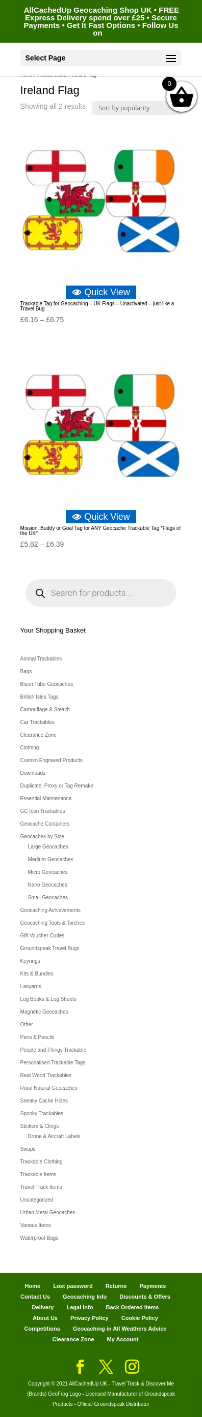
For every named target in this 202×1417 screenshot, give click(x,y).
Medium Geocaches (50, 859)
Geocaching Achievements (50, 910)
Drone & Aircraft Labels (54, 1136)
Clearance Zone (38, 735)
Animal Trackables (41, 659)
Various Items (35, 1225)
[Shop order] (137, 108)
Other (26, 1024)
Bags (26, 671)
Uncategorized (36, 1200)
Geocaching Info (85, 1297)
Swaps (28, 1149)
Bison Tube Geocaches (46, 684)
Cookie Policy (139, 1318)
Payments (152, 1286)
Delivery (43, 1307)
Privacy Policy (89, 1318)
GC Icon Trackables (42, 811)
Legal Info (79, 1307)
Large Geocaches (48, 846)
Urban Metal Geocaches (47, 1212)
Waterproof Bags (39, 1238)
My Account (123, 1339)
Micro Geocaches (48, 872)
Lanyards (30, 986)
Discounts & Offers (144, 1297)
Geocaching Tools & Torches (52, 923)
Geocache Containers (45, 824)
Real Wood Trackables (45, 1075)
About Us (45, 1318)
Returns (116, 1286)
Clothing (29, 747)
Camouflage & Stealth (45, 709)
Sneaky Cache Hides (44, 1101)
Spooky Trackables (42, 1113)
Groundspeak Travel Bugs (50, 948)
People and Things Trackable (53, 1050)
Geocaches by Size (42, 836)
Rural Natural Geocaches (49, 1088)
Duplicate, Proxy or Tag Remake (56, 786)
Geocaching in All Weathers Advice (120, 1329)
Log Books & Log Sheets (48, 999)
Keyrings (30, 961)
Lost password (73, 1286)
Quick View (101, 292)
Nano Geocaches (47, 885)
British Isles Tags (39, 697)
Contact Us (35, 1297)
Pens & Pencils (37, 1037)
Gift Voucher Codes (42, 935)
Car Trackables (37, 722)
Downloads (32, 773)
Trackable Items (38, 1174)
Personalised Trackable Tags (53, 1062)
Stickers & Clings (39, 1126)
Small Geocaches (48, 897)
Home (33, 1286)
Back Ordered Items (132, 1307)
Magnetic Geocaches (44, 1012)
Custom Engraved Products (51, 760)
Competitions (42, 1329)
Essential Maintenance (46, 798)
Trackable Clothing (41, 1161)
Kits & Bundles (37, 974)
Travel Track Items (41, 1187)
